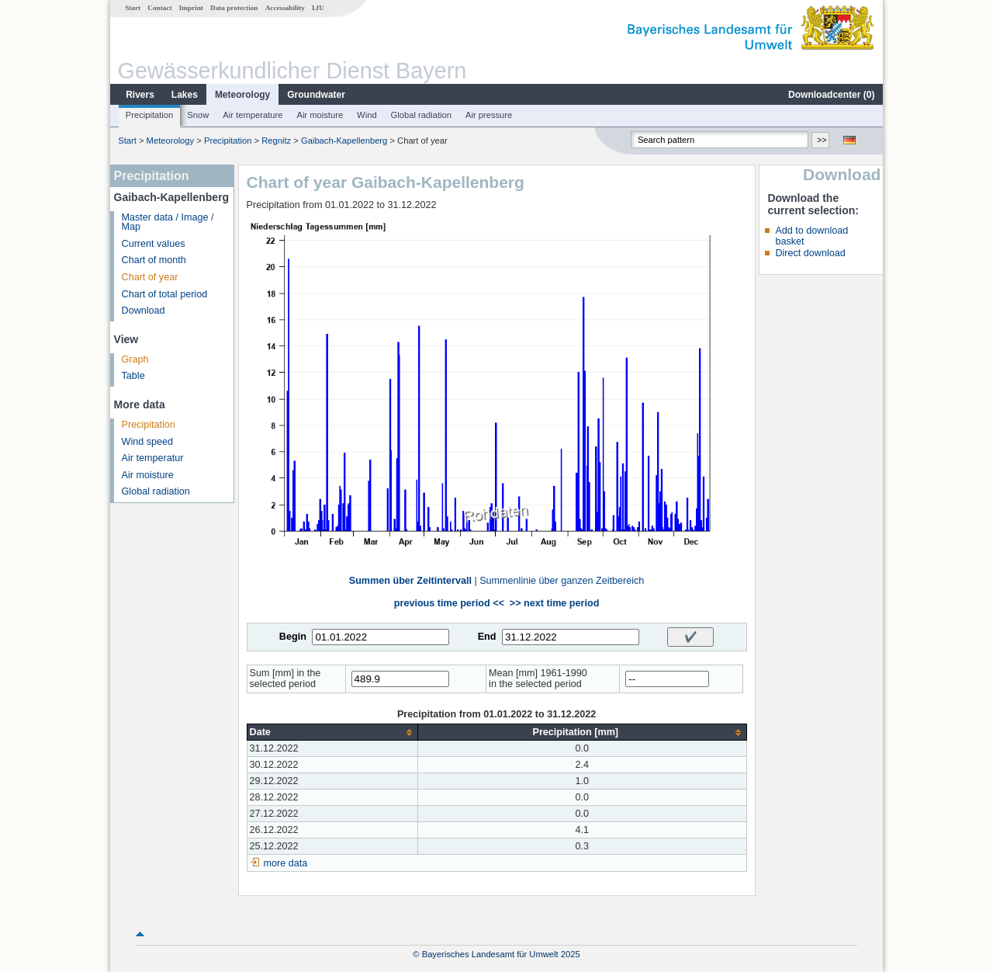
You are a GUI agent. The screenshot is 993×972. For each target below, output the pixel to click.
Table (133, 375)
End (487, 636)
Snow (198, 115)
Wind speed (148, 441)
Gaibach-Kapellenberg (344, 140)
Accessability (285, 8)
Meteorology (242, 94)
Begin (292, 636)
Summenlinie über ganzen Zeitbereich (561, 580)
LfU (318, 8)
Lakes (184, 94)
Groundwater (316, 94)
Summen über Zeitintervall (410, 580)
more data (286, 863)
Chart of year (150, 277)
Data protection (234, 8)
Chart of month (154, 260)
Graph (135, 359)
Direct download (810, 253)
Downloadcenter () (831, 94)
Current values (153, 243)
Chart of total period (165, 294)
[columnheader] (332, 732)
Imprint (191, 8)
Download (143, 310)
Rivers (140, 94)
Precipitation (150, 115)
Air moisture (319, 115)
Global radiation (421, 115)
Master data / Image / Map (168, 222)
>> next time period (554, 603)
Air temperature (252, 115)
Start (132, 8)
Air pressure (488, 115)
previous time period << (449, 603)
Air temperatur (153, 458)
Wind (367, 115)
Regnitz (276, 140)
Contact (159, 8)
